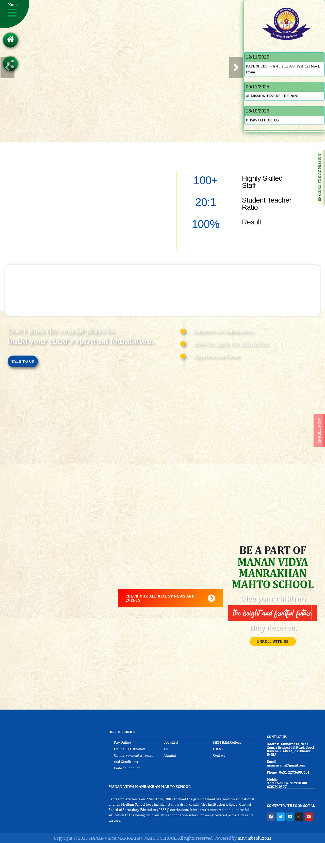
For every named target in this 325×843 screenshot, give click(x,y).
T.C (166, 749)
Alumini (170, 755)
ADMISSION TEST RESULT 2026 (272, 103)
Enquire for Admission (223, 330)
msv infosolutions (254, 838)
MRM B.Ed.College (227, 742)
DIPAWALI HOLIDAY (263, 128)
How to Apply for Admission (230, 343)
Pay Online (122, 742)
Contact (219, 755)
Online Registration (129, 749)
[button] (14, 14)
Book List (171, 742)
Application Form (216, 355)
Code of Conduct (127, 768)
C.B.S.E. (219, 749)
